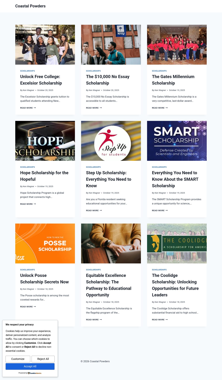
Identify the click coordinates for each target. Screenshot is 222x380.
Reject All (43, 359)
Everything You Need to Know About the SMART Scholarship (175, 179)
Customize (17, 359)
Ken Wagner (28, 90)
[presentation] (45, 45)
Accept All (30, 366)
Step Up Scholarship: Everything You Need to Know (108, 179)
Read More (28, 108)
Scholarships (27, 71)
